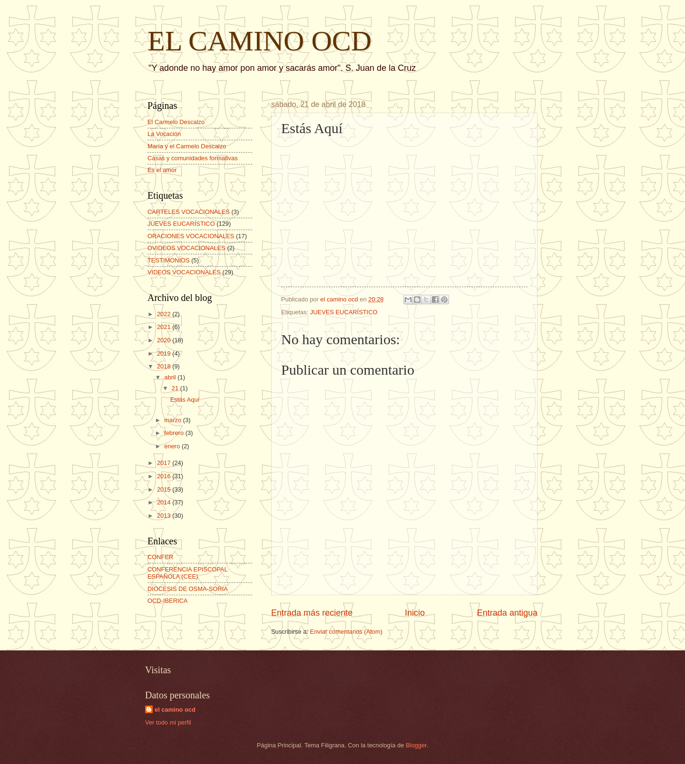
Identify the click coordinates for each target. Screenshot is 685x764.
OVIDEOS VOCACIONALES (186, 247)
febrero (174, 432)
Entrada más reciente (311, 613)
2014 (164, 502)
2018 (164, 366)
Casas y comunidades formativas (192, 158)
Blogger (416, 745)
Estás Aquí (185, 399)
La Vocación (164, 133)
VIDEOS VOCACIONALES (184, 272)
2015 (164, 489)
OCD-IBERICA (167, 600)
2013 (164, 515)
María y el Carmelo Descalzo (186, 146)
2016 (164, 476)
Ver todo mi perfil (168, 722)
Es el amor (162, 170)
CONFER (160, 557)
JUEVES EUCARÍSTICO (344, 312)
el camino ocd (175, 709)
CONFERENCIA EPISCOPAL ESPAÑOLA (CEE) (187, 573)
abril (170, 377)
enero (173, 446)
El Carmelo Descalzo (176, 122)
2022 (164, 314)
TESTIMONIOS (168, 260)
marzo (173, 420)
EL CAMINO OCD (259, 41)
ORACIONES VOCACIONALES (190, 236)
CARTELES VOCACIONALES (188, 211)
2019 (164, 353)
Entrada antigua (507, 613)
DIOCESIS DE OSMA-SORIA (187, 588)
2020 (164, 340)
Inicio (415, 613)
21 (176, 388)
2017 (164, 462)
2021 (164, 326)
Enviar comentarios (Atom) (346, 631)
